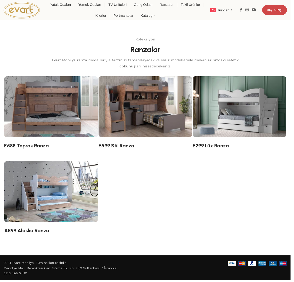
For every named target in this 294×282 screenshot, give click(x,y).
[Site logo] (21, 10)
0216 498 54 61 (15, 273)
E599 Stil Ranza (116, 146)
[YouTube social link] (254, 9)
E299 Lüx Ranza (211, 146)
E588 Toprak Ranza (26, 146)
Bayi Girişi (274, 10)
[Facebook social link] (241, 9)
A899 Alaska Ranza (26, 230)
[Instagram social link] (247, 9)
